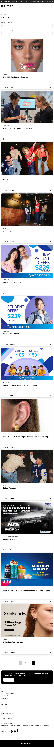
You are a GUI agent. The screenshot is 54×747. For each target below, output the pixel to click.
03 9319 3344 (6, 701)
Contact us (28, 1)
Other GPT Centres (7, 714)
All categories (6, 33)
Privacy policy (4, 725)
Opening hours (44, 1)
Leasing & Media (36, 1)
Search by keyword (6, 23)
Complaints (46, 725)
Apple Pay (51, 1)
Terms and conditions (15, 725)
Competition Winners (35, 725)
